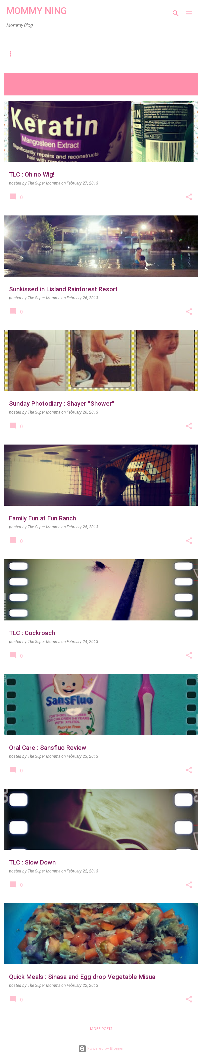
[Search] (176, 13)
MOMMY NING (36, 10)
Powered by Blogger (101, 1048)
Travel (97, 53)
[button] (189, 197)
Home (15, 53)
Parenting (54, 53)
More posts (101, 1029)
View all (17, 89)
